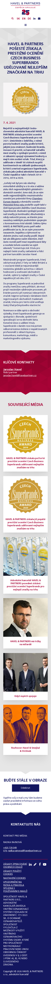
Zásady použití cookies (12, 872)
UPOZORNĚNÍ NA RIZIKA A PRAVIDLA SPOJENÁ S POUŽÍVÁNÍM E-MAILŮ (15, 887)
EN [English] (23, 19)
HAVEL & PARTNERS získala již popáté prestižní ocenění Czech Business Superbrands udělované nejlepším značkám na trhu (25, 524)
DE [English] (29, 19)
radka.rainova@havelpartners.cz (24, 851)
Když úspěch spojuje (26, 696)
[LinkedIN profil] (34, 18)
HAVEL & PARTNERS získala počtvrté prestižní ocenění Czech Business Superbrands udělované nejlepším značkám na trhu (25, 463)
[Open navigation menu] (25, 25)
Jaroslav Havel (12, 369)
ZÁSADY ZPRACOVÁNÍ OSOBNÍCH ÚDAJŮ (15, 865)
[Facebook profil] (40, 864)
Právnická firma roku (13, 205)
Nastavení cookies (14, 878)
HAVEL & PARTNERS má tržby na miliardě (25, 643)
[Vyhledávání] (12, 18)
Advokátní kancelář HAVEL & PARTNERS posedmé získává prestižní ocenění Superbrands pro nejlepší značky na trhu (25, 585)
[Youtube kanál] (45, 864)
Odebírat (25, 788)
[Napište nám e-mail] (39, 18)
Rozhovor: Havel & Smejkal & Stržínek (25, 749)
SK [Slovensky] (18, 19)
